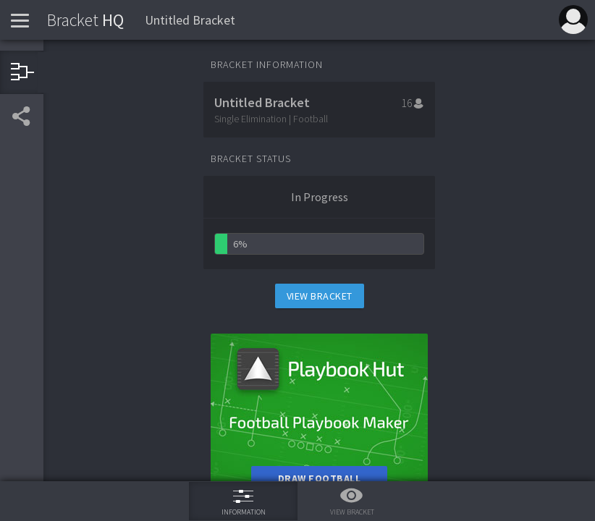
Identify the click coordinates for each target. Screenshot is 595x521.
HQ (85, 20)
